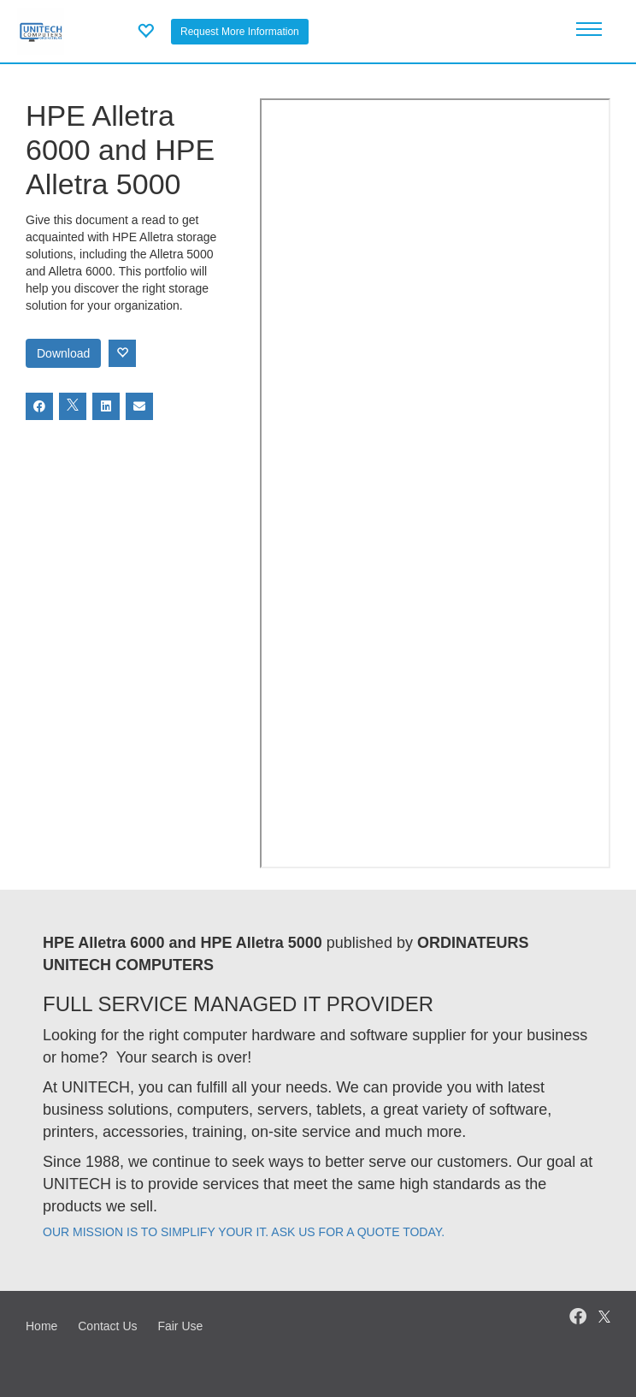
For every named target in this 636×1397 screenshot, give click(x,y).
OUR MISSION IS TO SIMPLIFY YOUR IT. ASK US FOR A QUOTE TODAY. (244, 1232)
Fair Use (180, 1326)
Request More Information (239, 32)
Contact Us (107, 1326)
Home (41, 1326)
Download (63, 353)
